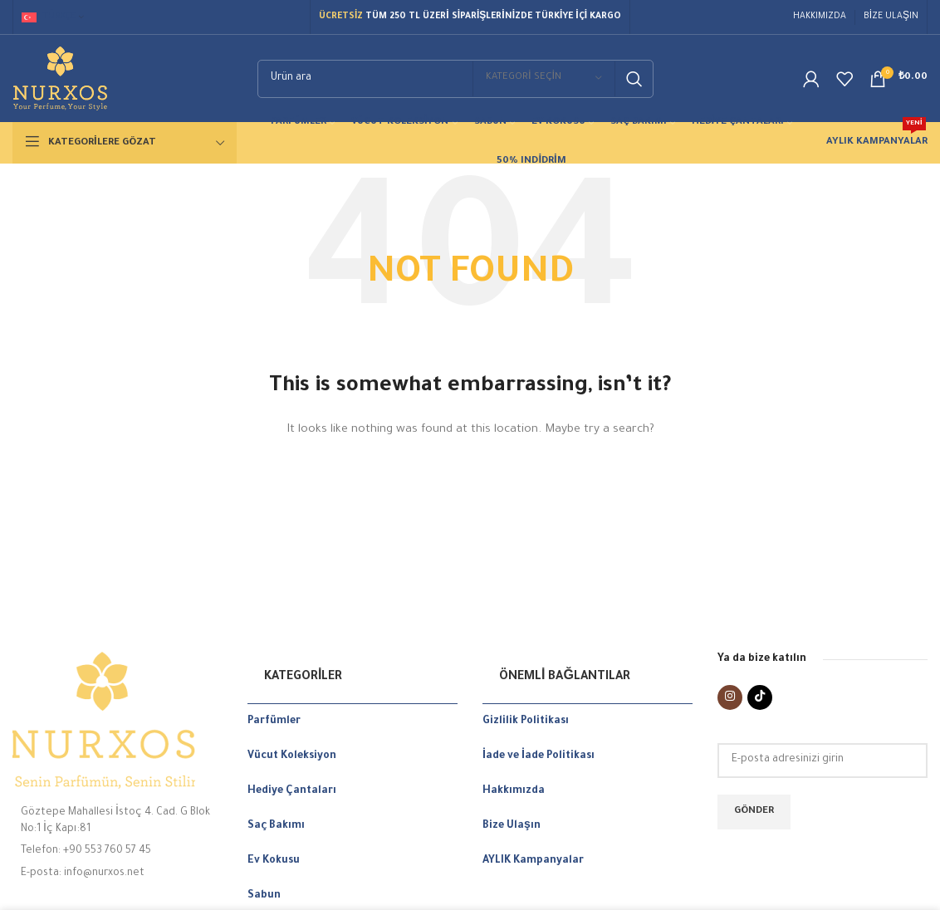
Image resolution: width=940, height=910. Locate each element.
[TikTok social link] (759, 697)
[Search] (455, 79)
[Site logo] (60, 80)
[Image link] (117, 720)
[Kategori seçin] (543, 78)
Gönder (754, 811)
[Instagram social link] (729, 697)
